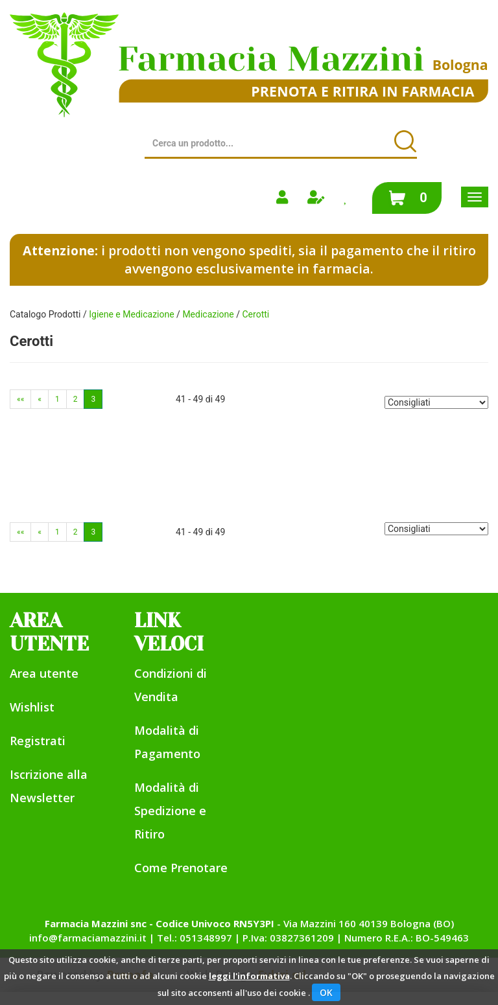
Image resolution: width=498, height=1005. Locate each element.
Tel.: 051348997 (194, 937)
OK (326, 992)
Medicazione (207, 314)
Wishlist (32, 707)
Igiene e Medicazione (131, 314)
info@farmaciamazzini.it (88, 937)
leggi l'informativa (249, 976)
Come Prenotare (181, 867)
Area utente (44, 673)
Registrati (37, 740)
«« (20, 399)
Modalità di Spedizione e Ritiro (170, 811)
